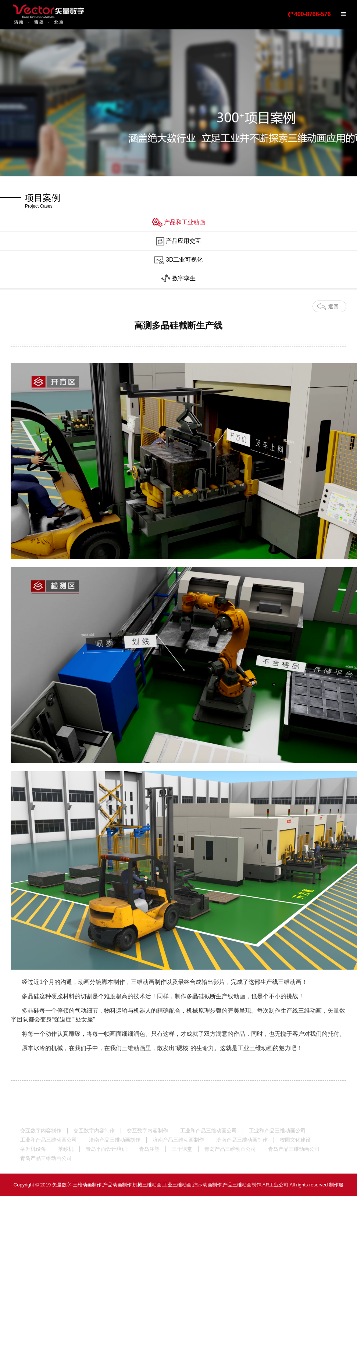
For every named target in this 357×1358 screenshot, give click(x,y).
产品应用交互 (178, 241)
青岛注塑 (149, 1149)
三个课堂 (182, 1149)
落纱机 (66, 1149)
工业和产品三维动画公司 (208, 1131)
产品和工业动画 (178, 222)
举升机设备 (33, 1149)
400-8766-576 (309, 14)
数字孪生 (178, 278)
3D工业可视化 (178, 260)
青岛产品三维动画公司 (230, 1149)
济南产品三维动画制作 (114, 1140)
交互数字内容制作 (40, 1131)
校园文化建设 (295, 1140)
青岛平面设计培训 (106, 1149)
